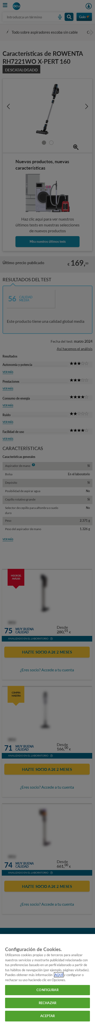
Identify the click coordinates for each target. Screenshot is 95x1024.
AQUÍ (58, 975)
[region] (47, 979)
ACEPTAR (47, 1016)
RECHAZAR (47, 1003)
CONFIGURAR (47, 990)
